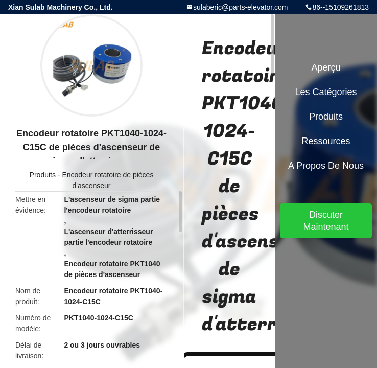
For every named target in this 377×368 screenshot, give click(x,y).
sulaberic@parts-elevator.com (240, 7)
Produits (43, 175)
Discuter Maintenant (325, 221)
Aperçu (325, 67)
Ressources (325, 141)
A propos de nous (326, 165)
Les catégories (326, 92)
